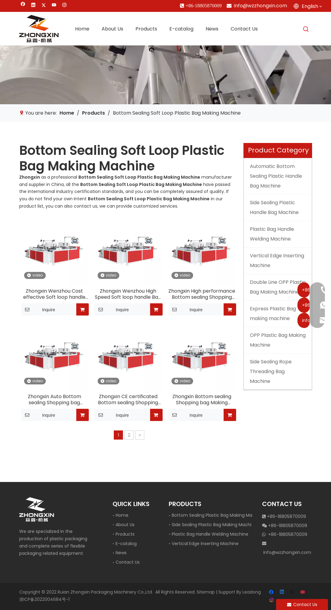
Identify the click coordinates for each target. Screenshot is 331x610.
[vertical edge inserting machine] (165, 74)
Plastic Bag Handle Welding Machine (210, 534)
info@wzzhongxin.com (260, 5)
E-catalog (126, 543)
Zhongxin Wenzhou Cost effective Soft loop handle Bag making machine (54, 294)
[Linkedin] (33, 5)
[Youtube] (54, 5)
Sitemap (206, 592)
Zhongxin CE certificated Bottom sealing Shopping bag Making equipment (128, 400)
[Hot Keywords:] (305, 29)
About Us (125, 525)
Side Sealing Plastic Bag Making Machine (214, 525)
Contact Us (128, 562)
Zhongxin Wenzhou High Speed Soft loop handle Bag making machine (128, 294)
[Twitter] (44, 5)
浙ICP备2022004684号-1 (44, 599)
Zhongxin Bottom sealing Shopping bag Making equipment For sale (201, 400)
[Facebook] (23, 5)
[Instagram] (64, 5)
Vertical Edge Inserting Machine (205, 543)
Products (125, 534)
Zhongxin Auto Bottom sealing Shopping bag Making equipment (54, 400)
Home (122, 515)
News (121, 553)
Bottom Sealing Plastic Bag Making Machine (218, 515)
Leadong (252, 592)
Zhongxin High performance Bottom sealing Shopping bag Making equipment (201, 294)
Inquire (38, 309)
